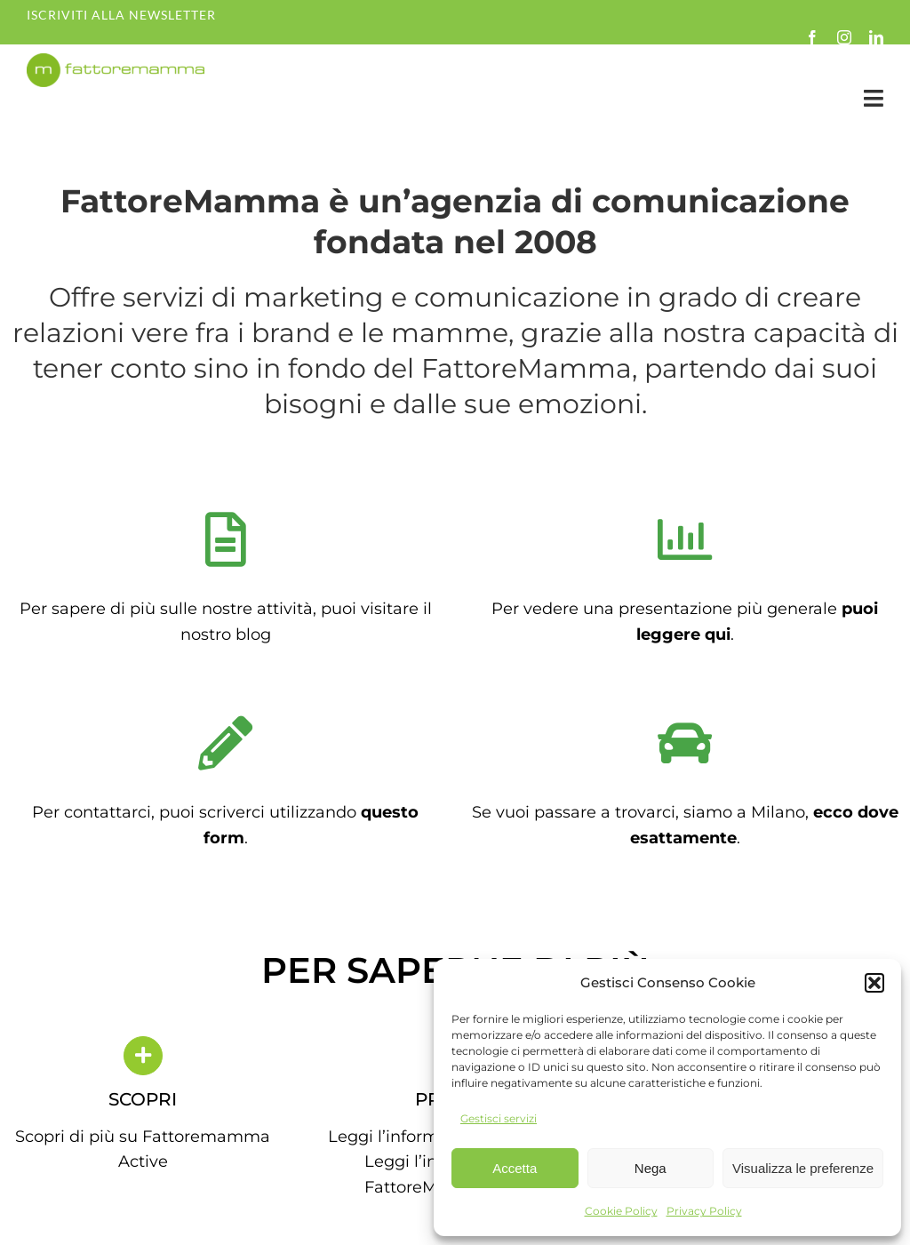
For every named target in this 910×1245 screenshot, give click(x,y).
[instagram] (844, 37)
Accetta (514, 1168)
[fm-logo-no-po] (115, 61)
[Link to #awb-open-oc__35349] (873, 98)
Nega (651, 1168)
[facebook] (812, 37)
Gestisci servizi (498, 1118)
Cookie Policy (621, 1210)
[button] (874, 983)
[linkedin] (876, 37)
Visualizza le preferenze (803, 1168)
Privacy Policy (704, 1210)
